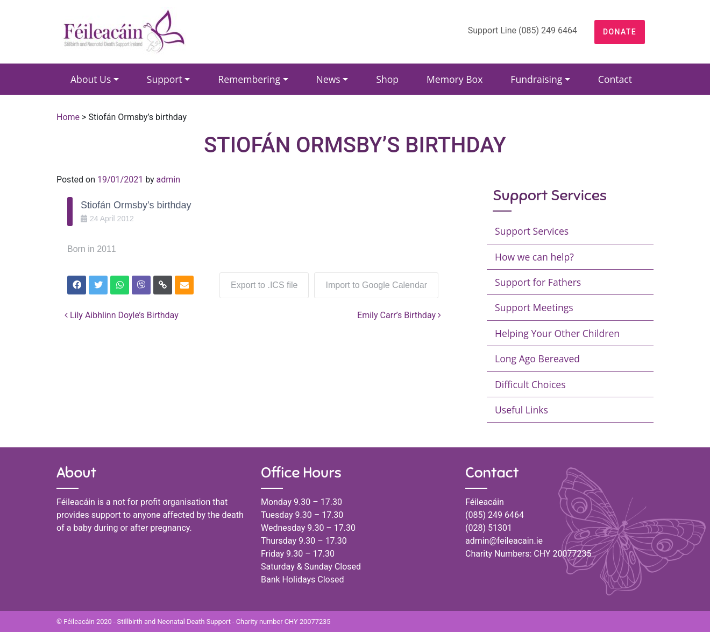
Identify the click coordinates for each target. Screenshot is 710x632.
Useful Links (521, 409)
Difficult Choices (530, 384)
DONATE (619, 31)
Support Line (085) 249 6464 (522, 30)
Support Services (532, 230)
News (328, 79)
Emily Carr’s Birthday (399, 315)
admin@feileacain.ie (504, 541)
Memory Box (454, 79)
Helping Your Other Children (557, 333)
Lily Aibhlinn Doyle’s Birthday (122, 315)
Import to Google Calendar (376, 285)
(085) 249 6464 (494, 515)
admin (168, 179)
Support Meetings (534, 307)
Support (164, 79)
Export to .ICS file (264, 285)
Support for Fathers (538, 282)
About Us (90, 79)
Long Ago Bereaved (537, 358)
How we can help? (534, 256)
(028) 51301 (488, 528)
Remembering (249, 79)
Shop (387, 79)
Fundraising (536, 79)
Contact (615, 79)
